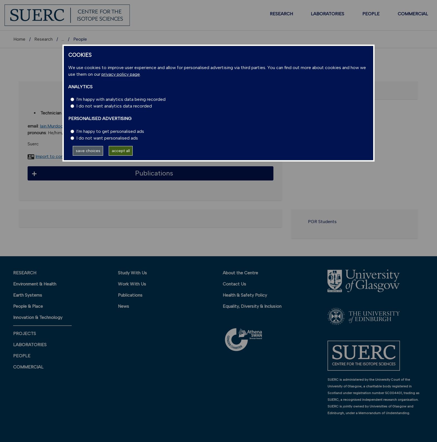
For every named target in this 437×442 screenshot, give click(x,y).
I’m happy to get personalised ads (110, 131)
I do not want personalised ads (107, 138)
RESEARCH (281, 13)
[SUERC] (67, 15)
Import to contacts (54, 156)
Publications (130, 295)
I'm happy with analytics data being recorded (121, 99)
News (123, 306)
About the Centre (240, 272)
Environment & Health (34, 284)
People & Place (28, 306)
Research (43, 39)
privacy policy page (120, 74)
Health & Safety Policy (245, 295)
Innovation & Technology (37, 317)
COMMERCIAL (413, 13)
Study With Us (132, 272)
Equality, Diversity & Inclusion (252, 306)
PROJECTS (24, 333)
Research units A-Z (81, 39)
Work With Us (132, 284)
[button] (151, 173)
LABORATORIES (327, 13)
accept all (121, 150)
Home (19, 39)
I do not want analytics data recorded (114, 106)
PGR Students (322, 221)
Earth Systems (27, 295)
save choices (88, 150)
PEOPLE (371, 13)
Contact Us (234, 284)
